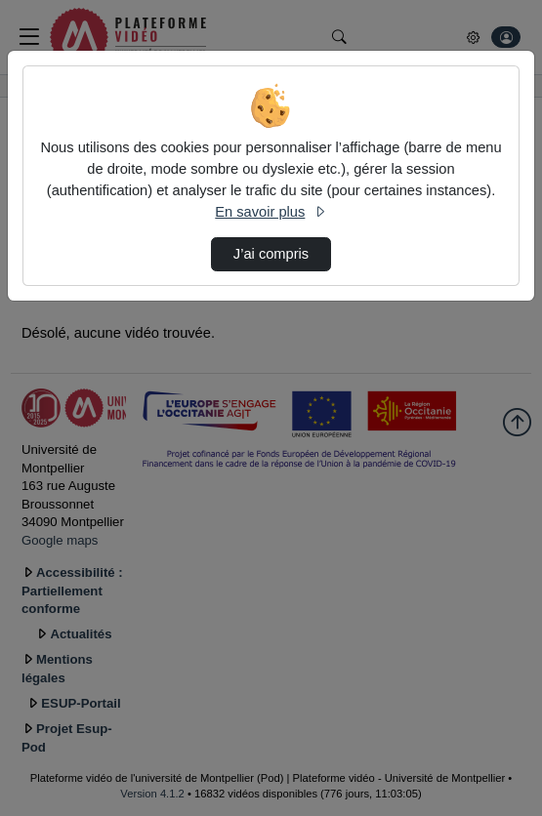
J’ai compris (271, 254)
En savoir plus (270, 212)
